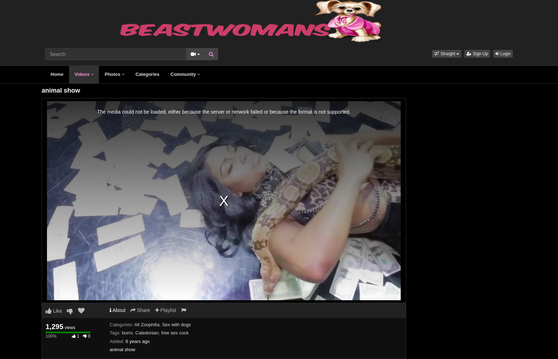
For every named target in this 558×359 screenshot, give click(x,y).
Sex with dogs (176, 324)
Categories (147, 74)
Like (54, 311)
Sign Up (477, 53)
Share (140, 310)
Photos (115, 74)
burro (127, 332)
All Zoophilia (146, 324)
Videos (84, 74)
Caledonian (147, 332)
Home (57, 74)
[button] (446, 54)
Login (503, 53)
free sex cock (175, 332)
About (118, 310)
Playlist (165, 310)
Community (185, 74)
